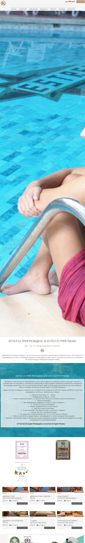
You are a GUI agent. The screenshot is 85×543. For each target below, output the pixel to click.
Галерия (61, 9)
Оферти (52, 9)
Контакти (70, 9)
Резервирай (78, 3)
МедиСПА (43, 9)
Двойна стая (11, 518)
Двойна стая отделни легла (42, 519)
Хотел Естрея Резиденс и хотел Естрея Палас (41, 425)
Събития (22, 9)
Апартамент (64, 518)
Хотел (13, 9)
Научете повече (21, 525)
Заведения (32, 9)
